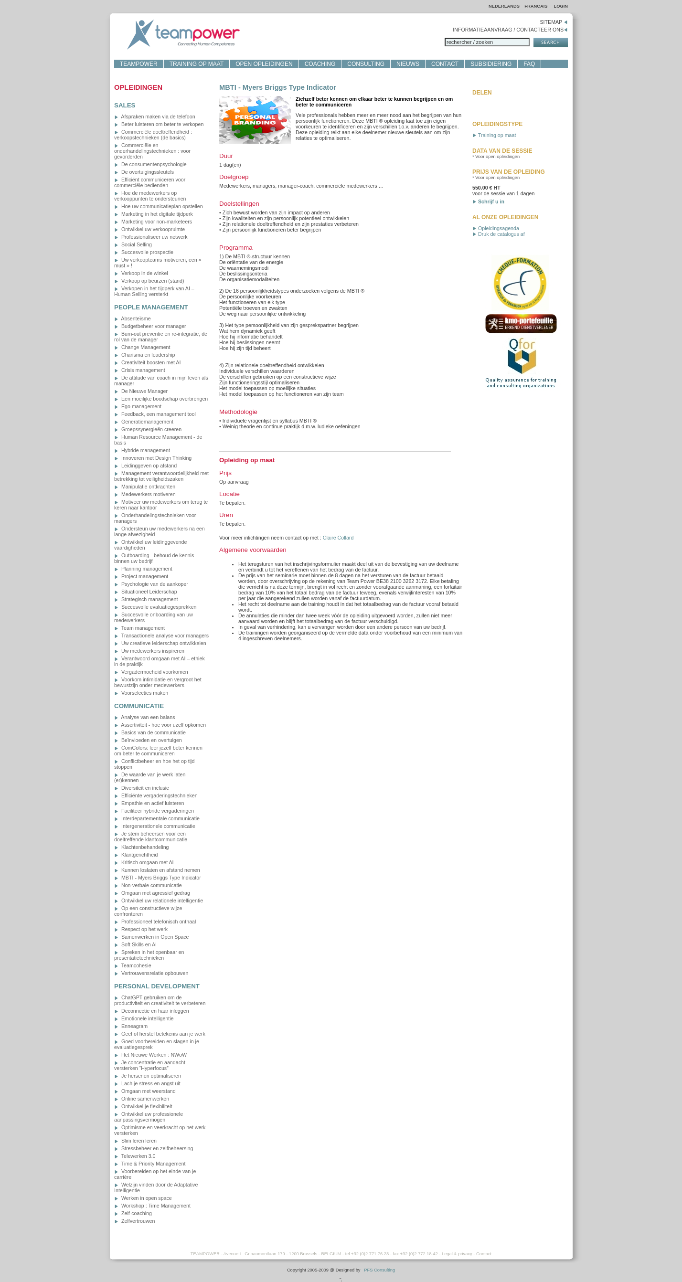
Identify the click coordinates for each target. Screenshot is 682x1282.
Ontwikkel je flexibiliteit (143, 1106)
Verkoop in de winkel (141, 273)
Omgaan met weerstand (145, 1091)
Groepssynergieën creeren (147, 429)
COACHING (320, 64)
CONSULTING (365, 64)
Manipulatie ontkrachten (144, 486)
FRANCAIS (536, 6)
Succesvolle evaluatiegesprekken (155, 607)
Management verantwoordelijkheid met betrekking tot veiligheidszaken (161, 476)
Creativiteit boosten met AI (147, 362)
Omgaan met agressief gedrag (152, 893)
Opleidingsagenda (495, 228)
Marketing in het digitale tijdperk (153, 214)
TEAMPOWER (139, 64)
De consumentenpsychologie (150, 164)
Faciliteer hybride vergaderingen (154, 811)
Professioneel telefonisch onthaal (155, 921)
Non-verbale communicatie (148, 885)
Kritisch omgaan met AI (144, 862)
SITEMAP (554, 22)
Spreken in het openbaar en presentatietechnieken (149, 955)
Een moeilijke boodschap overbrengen (161, 399)
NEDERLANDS (504, 6)
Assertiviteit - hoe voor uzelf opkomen (160, 725)
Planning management (143, 569)
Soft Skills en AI (135, 944)
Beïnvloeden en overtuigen (148, 740)
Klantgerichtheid (136, 855)
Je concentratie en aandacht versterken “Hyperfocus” (149, 1065)
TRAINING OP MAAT (197, 64)
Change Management (142, 347)
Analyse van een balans (144, 717)
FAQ (529, 64)
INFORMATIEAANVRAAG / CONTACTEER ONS (510, 29)
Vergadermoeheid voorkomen (151, 672)
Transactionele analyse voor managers (161, 635)
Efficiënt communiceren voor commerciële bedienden (149, 182)
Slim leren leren (135, 1141)
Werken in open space (143, 1198)
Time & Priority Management (149, 1163)
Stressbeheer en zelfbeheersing (153, 1148)
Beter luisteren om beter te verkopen (158, 124)
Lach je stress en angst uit (147, 1083)
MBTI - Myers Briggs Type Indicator (157, 877)
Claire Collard (338, 537)
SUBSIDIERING (491, 64)
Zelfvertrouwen (134, 1221)
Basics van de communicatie (150, 732)
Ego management (137, 406)
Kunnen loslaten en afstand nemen (157, 870)
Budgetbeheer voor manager (150, 326)
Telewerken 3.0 (134, 1156)
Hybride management (142, 450)
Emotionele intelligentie (144, 1018)
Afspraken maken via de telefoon (154, 116)
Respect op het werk (141, 929)
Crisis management (139, 370)
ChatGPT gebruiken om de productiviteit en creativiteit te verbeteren (159, 1000)
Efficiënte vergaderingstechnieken (156, 795)
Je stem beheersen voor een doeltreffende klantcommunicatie (150, 836)
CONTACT (444, 64)
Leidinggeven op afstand (145, 465)
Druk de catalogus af (498, 234)
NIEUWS (407, 64)
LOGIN (561, 6)
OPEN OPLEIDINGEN (263, 64)
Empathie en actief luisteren (149, 803)
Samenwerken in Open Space (151, 937)
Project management (141, 576)
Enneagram (131, 1026)
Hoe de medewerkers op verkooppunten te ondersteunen (150, 195)
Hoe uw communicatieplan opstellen (158, 206)
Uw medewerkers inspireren (149, 651)
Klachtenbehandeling (141, 847)
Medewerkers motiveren (145, 494)
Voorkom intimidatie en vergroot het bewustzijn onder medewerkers (158, 682)
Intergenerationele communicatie (154, 826)
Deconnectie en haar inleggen (151, 1011)
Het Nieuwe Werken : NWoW (150, 1055)
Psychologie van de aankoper (151, 584)
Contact (483, 1253)
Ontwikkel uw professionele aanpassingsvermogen (148, 1117)
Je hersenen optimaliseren (147, 1076)
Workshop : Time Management (152, 1205)
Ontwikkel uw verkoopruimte (149, 229)
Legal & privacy (457, 1253)
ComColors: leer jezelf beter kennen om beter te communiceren (158, 750)
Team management (139, 628)
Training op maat (494, 135)
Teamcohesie (132, 965)
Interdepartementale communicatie (157, 818)
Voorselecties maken (141, 693)
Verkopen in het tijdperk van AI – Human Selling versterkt (154, 291)
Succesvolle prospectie (143, 252)
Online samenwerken (141, 1099)
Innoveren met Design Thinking (153, 458)
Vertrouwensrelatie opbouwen (151, 973)
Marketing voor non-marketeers (153, 221)
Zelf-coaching (133, 1213)
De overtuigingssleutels (144, 172)
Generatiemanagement (143, 421)
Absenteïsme (132, 318)
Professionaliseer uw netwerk (151, 237)
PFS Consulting (379, 1270)
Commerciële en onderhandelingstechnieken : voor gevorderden (152, 150)
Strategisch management (146, 599)
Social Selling (133, 244)
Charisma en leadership (144, 355)
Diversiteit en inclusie (141, 788)
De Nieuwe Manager (141, 391)
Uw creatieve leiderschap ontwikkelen (160, 643)
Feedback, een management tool (155, 414)
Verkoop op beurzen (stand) (149, 281)
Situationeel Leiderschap (145, 591)
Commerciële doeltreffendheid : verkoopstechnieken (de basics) (153, 134)
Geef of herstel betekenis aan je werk (159, 1034)
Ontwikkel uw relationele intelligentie (158, 900)
